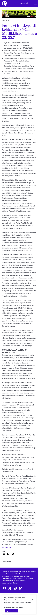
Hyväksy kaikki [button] (11, 611)
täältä (28, 602)
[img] (4, 588)
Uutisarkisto (7, 561)
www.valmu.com (8, 547)
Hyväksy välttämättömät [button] (13, 607)
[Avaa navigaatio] (35, 4)
